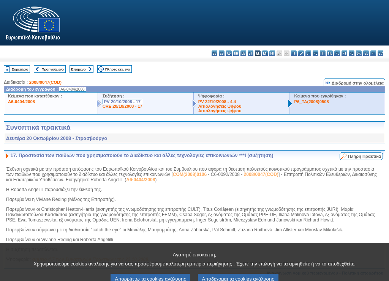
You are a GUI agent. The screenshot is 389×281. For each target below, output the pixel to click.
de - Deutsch (243, 53)
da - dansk (236, 53)
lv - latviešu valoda (301, 53)
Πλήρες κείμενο (117, 69)
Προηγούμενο (52, 69)
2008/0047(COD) (45, 82)
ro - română (351, 53)
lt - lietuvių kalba (308, 53)
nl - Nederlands (330, 53)
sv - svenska (380, 53)
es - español (222, 53)
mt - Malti (323, 53)
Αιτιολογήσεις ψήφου (220, 106)
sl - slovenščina (366, 53)
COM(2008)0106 (190, 174)
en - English (265, 53)
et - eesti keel (250, 53)
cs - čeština (229, 53)
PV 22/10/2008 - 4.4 (217, 101)
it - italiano (294, 53)
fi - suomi (373, 53)
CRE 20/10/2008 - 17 (122, 106)
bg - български (214, 53)
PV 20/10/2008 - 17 (122, 101)
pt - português (344, 53)
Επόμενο (78, 69)
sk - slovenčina (359, 53)
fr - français (272, 53)
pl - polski (337, 53)
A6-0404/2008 (21, 101)
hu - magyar (315, 53)
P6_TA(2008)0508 (311, 101)
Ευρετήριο (20, 69)
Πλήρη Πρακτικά (364, 156)
